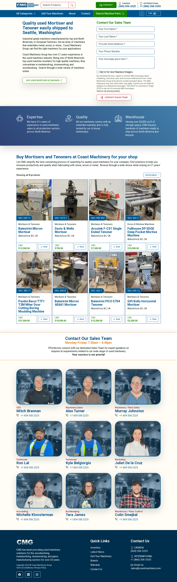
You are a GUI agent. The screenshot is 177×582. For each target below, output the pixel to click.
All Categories (26, 13)
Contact (85, 13)
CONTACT (106, 5)
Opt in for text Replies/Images (116, 72)
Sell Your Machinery (101, 556)
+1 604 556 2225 (27, 415)
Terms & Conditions (24, 568)
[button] (152, 175)
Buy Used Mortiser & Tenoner (44, 80)
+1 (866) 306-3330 (150, 5)
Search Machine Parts (110, 13)
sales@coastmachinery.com (146, 566)
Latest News (97, 551)
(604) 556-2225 (127, 5)
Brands (94, 560)
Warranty (95, 564)
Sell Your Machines (52, 13)
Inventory (95, 547)
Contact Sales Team (114, 97)
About (72, 13)
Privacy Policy (40, 568)
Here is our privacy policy (108, 91)
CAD (152, 13)
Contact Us (96, 569)
